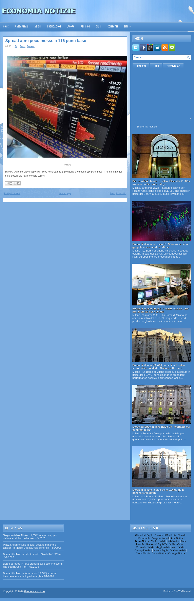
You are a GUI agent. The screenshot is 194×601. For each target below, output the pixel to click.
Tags (156, 65)
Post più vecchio (118, 193)
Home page (65, 193)
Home (5, 26)
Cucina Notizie (159, 553)
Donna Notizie (142, 541)
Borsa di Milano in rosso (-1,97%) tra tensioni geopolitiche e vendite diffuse (160, 246)
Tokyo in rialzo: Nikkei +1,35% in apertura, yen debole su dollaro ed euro (30, 537)
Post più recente (12, 193)
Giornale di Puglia (144, 535)
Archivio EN (173, 65)
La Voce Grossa (176, 544)
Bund (22, 46)
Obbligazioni (54, 26)
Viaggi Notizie (163, 547)
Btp (16, 46)
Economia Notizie (146, 126)
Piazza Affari (21, 26)
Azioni (38, 26)
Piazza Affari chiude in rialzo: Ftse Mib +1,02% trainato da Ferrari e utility (161, 183)
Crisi (98, 26)
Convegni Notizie (143, 550)
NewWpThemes (182, 591)
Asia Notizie (173, 541)
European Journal (160, 538)
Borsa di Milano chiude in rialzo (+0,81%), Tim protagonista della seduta (160, 310)
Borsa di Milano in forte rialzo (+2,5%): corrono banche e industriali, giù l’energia (30, 575)
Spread (31, 46)
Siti (128, 25)
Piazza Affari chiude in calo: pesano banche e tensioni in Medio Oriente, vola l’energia (29, 546)
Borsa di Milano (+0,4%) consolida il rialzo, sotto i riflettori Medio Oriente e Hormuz (159, 367)
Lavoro (71, 26)
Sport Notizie (176, 538)
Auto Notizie (177, 547)
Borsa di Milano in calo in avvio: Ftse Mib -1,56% (31, 554)
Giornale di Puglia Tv (156, 544)
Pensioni (85, 26)
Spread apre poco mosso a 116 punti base (45, 41)
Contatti (113, 26)
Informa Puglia (160, 550)
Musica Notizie (158, 541)
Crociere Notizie (178, 550)
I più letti (141, 65)
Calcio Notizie (143, 553)
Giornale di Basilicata (165, 535)
